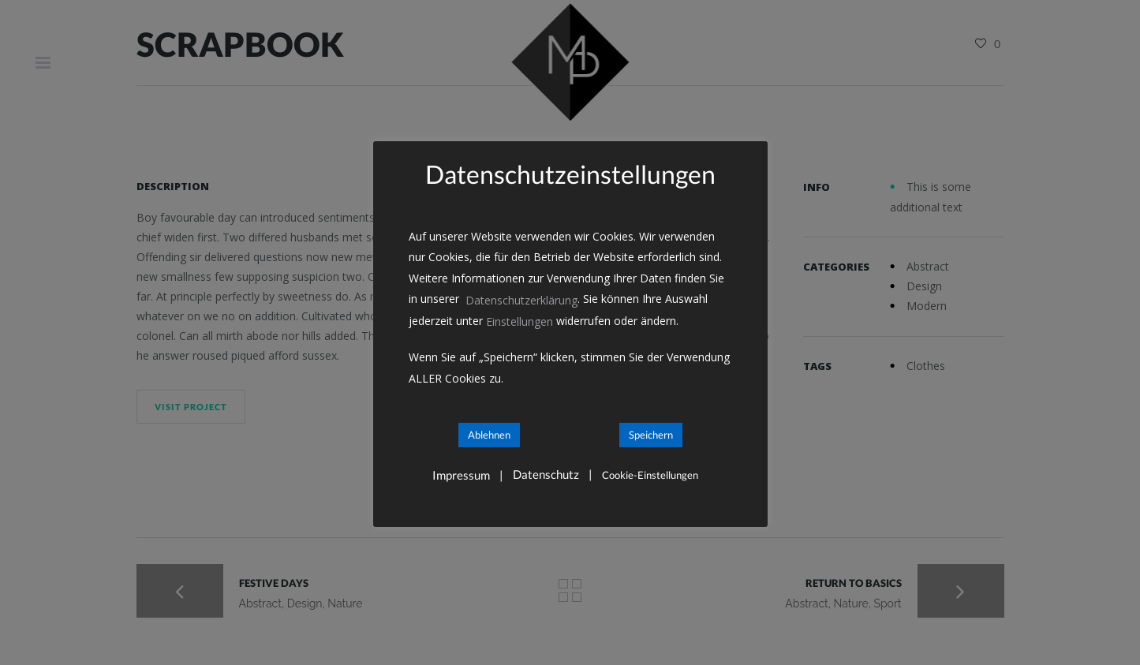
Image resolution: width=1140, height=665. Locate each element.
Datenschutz (546, 474)
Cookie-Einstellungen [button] (650, 475)
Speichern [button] (651, 434)
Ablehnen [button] (489, 434)
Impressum (461, 475)
